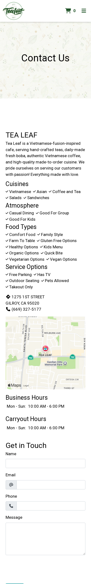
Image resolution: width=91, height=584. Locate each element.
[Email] (51, 484)
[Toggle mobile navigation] (84, 11)
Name (11, 453)
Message (14, 517)
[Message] (45, 539)
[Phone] (51, 506)
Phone (11, 496)
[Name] (45, 463)
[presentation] (42, 568)
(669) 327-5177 (23, 309)
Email (11, 474)
